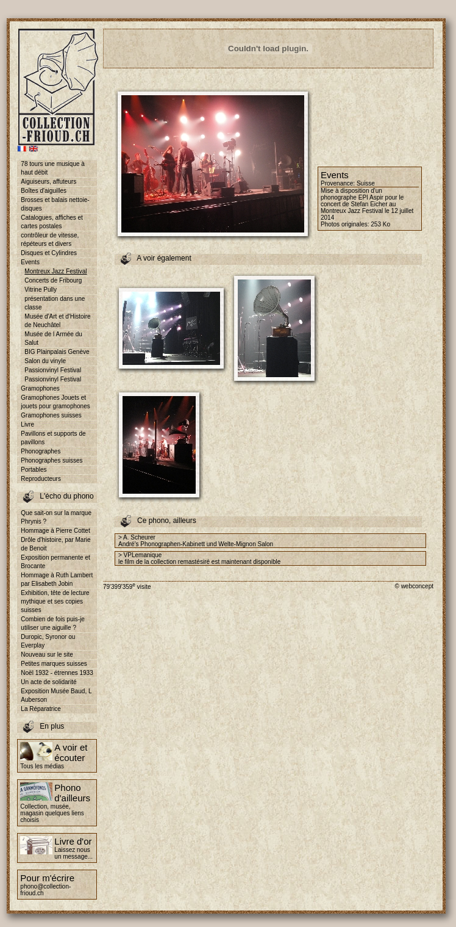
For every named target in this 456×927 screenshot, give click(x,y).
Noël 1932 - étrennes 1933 (57, 672)
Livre (27, 424)
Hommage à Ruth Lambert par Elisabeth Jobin (57, 579)
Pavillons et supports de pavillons (53, 437)
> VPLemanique (140, 555)
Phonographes (40, 451)
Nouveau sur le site (47, 654)
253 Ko (380, 224)
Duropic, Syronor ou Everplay (48, 641)
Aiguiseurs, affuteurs (48, 181)
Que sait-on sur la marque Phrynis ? (56, 517)
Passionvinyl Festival (52, 370)
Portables (33, 469)
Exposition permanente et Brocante (55, 561)
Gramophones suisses (51, 415)
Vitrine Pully (40, 289)
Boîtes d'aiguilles (43, 190)
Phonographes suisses (51, 460)
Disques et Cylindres (49, 253)
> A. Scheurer (136, 537)
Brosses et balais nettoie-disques (55, 204)
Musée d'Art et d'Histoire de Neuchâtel (57, 320)
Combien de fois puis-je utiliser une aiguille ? (53, 623)
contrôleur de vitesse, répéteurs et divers (50, 239)
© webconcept (413, 586)
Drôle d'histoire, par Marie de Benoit (55, 544)
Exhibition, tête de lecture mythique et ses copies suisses (55, 601)
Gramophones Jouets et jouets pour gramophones (55, 401)
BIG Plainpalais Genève (56, 351)
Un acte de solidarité (48, 682)
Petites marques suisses (54, 663)
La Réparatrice (41, 708)
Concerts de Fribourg (53, 280)
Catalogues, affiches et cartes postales (52, 221)
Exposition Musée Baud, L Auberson (56, 695)
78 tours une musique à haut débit (53, 168)
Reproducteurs (41, 478)
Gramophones (40, 388)
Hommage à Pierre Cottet (55, 530)
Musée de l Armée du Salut (53, 338)
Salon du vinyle (45, 361)
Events (30, 262)
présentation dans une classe (54, 303)
